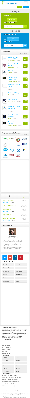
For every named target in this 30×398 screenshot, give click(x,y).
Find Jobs (4, 340)
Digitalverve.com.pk (12, 81)
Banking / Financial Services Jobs (10, 376)
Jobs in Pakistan (6, 342)
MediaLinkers (5, 202)
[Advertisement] (15, 176)
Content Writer (6, 214)
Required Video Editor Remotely (14, 65)
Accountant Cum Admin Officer (15, 85)
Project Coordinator (7, 200)
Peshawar (18, 275)
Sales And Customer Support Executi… (14, 107)
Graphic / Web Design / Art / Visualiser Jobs (12, 381)
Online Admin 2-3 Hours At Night (13, 58)
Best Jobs (4, 348)
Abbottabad (19, 268)
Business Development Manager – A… (14, 123)
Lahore (5, 261)
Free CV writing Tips (18, 390)
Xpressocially (11, 67)
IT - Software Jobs (6, 385)
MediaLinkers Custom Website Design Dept (15, 394)
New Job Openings (6, 346)
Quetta (5, 275)
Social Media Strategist (8, 218)
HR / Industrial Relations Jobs (9, 383)
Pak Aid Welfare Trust (12, 88)
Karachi (18, 261)
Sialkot (17, 278)
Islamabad (6, 265)
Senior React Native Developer (13, 116)
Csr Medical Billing (13, 93)
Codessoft (10, 72)
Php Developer (6, 209)
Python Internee (12, 71)
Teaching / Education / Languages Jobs (11, 387)
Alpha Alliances (12, 100)
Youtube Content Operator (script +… (13, 78)
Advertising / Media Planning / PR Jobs (11, 374)
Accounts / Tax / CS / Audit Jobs (9, 372)
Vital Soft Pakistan (6, 220)
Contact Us (18, 391)
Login (19, 7)
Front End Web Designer (9, 205)
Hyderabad (6, 278)
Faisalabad (6, 268)
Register (26, 7)
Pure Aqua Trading (12, 110)
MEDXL (9, 94)
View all (26, 197)
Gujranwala (19, 271)
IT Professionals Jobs (7, 344)
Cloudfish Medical (12, 60)
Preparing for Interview (7, 390)
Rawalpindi (19, 265)
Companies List (6, 350)
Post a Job (12, 20)
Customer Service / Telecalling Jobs (10, 378)
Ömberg (10, 118)
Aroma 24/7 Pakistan (12, 125)
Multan (5, 271)
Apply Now (25, 58)
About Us (4, 338)
